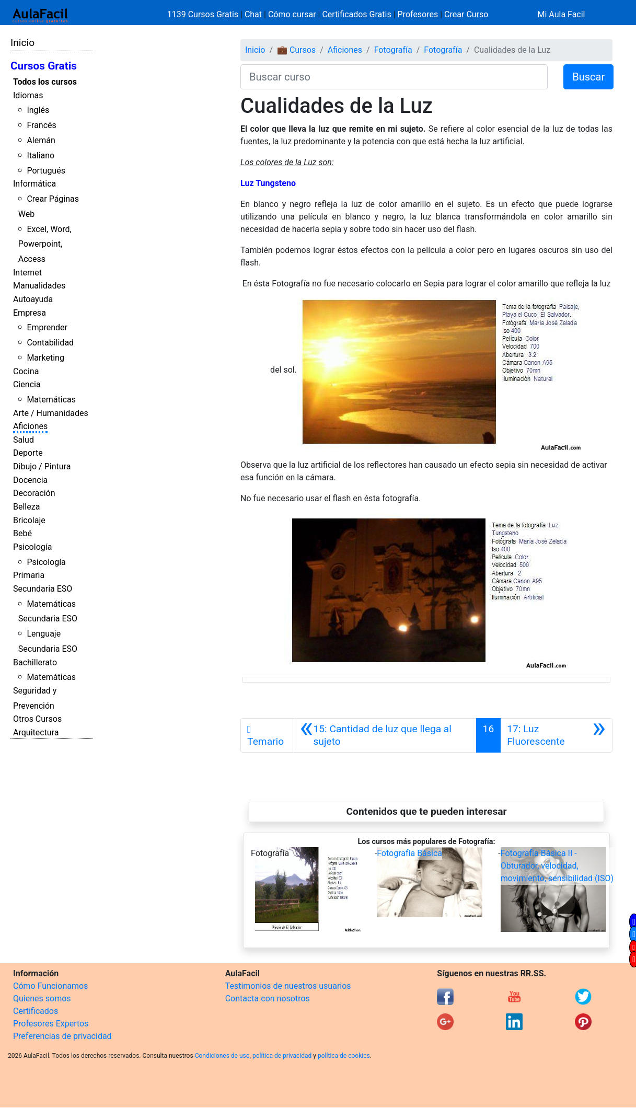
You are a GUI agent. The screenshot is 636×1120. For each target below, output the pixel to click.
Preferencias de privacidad (62, 1036)
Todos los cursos (45, 82)
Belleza (26, 507)
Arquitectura (36, 732)
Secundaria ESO (42, 589)
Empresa (29, 313)
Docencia (30, 480)
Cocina (26, 371)
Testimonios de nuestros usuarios (288, 986)
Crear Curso (466, 14)
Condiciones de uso (222, 1055)
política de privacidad (281, 1055)
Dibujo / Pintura (42, 466)
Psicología (32, 547)
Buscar (588, 77)
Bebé (22, 533)
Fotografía (393, 50)
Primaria (28, 575)
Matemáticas (51, 400)
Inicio (22, 43)
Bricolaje (29, 520)
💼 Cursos (296, 50)
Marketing (45, 358)
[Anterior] (384, 735)
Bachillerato (35, 662)
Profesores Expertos (50, 1024)
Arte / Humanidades (50, 413)
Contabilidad (50, 343)
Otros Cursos (37, 719)
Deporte (28, 453)
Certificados (35, 1011)
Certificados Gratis (356, 14)
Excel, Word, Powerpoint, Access (45, 244)
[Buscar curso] (394, 76)
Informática (34, 184)
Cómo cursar (292, 14)
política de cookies (344, 1055)
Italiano (40, 155)
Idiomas (28, 95)
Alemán (41, 140)
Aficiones (30, 426)
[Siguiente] (556, 735)
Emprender (47, 327)
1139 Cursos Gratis (203, 14)
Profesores (418, 14)
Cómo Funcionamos (50, 986)
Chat (253, 14)
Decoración (34, 493)
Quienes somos (42, 998)
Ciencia (27, 384)
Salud (23, 440)
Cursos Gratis (43, 66)
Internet (27, 273)
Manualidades (39, 286)
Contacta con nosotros (267, 998)
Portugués (46, 171)
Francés (41, 125)
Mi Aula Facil (561, 14)
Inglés (38, 110)
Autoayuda (33, 299)
